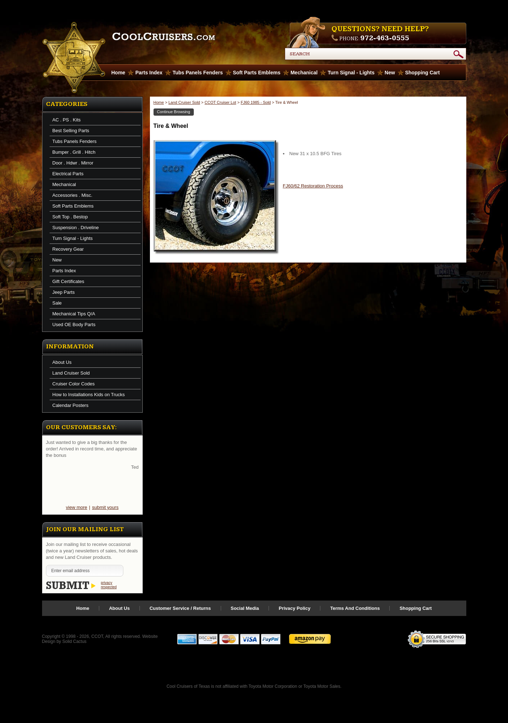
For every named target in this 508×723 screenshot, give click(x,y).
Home (159, 102)
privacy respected (109, 585)
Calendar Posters (70, 405)
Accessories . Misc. (72, 195)
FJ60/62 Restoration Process (313, 186)
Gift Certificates (68, 281)
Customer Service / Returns (180, 608)
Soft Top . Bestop (70, 216)
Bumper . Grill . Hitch (74, 152)
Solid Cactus (74, 641)
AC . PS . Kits (66, 119)
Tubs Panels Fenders (198, 72)
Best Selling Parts (71, 130)
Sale (57, 303)
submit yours (105, 507)
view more (76, 507)
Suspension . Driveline (75, 227)
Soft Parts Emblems (256, 72)
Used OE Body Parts (74, 324)
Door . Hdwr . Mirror (72, 163)
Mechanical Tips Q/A (73, 313)
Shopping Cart (422, 72)
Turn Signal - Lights (351, 72)
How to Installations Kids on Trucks (88, 394)
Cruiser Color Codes (73, 383)
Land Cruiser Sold (71, 373)
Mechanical (303, 72)
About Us (62, 362)
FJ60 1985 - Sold (256, 102)
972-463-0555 (384, 38)
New (390, 72)
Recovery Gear (68, 249)
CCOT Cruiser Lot (220, 102)
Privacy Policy (294, 608)
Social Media (245, 608)
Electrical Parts (68, 173)
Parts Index (148, 72)
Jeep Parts (63, 292)
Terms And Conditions (355, 608)
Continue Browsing (173, 112)
